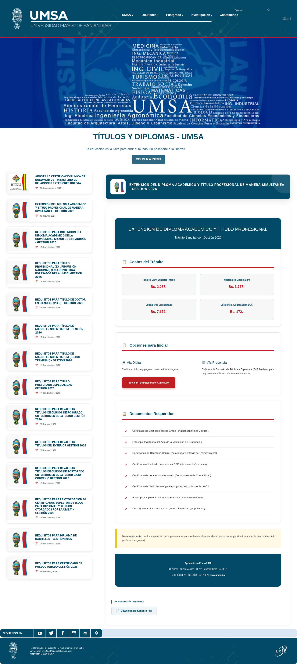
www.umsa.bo (217, 575)
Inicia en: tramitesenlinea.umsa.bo (149, 382)
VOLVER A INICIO (148, 161)
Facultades (150, 15)
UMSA (127, 15)
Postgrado (174, 15)
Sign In (287, 18)
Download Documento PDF (134, 611)
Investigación (201, 15)
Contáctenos (229, 14)
